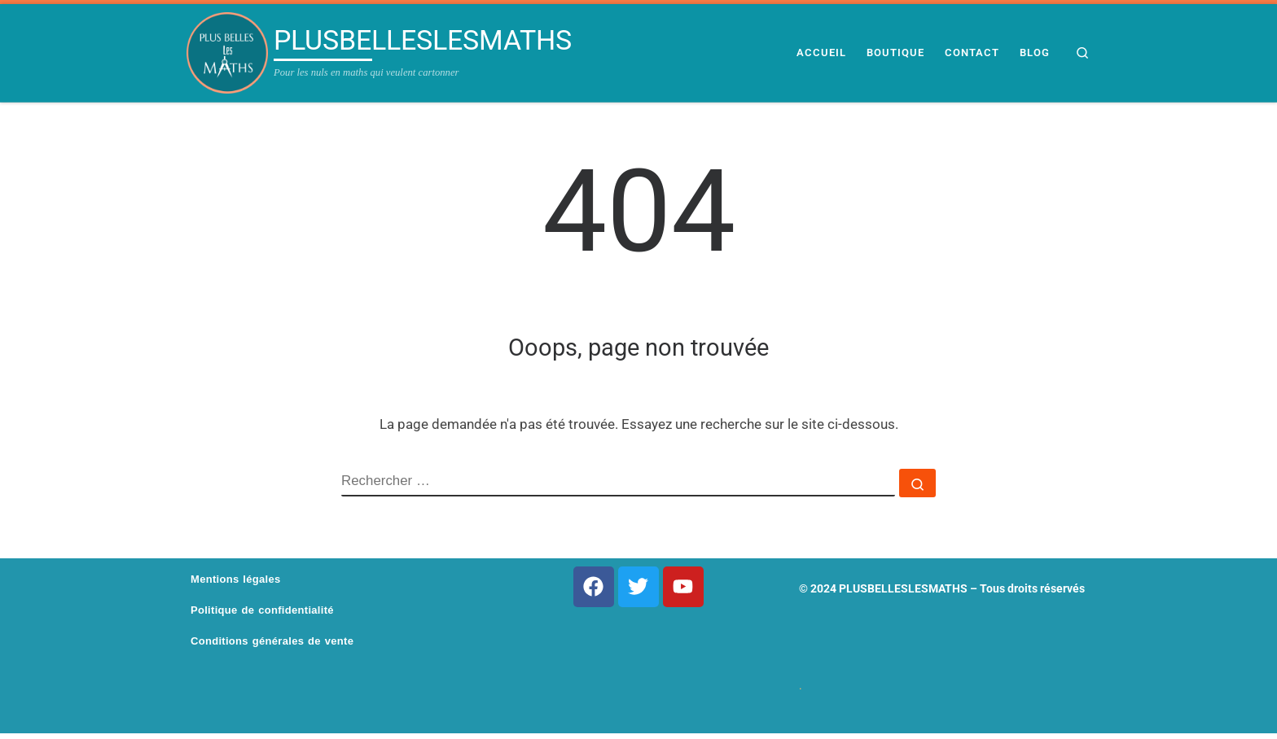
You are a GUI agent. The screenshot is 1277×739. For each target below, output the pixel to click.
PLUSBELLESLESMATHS (903, 588)
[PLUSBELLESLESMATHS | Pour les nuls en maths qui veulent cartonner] (227, 53)
